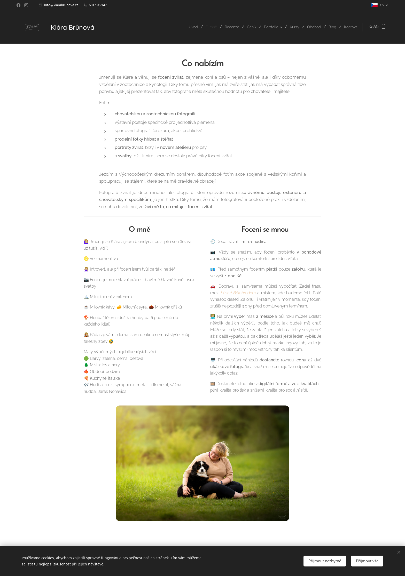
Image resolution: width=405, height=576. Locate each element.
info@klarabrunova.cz (61, 5)
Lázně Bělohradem (238, 292)
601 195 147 (98, 5)
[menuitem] (182, 27)
